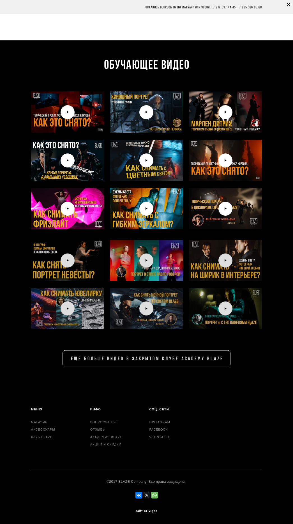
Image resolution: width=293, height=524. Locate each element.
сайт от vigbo (146, 511)
